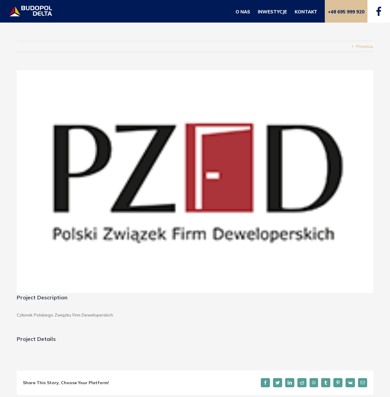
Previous (364, 46)
